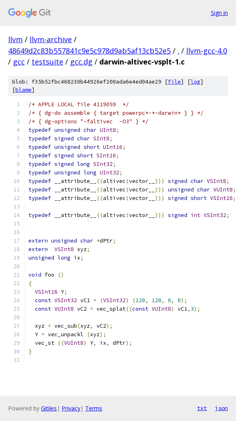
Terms (93, 408)
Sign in (219, 13)
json (221, 408)
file (174, 81)
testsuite (47, 62)
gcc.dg (81, 62)
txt (202, 408)
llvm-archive (51, 39)
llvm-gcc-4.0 (206, 51)
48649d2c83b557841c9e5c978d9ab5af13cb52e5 (89, 51)
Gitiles (49, 408)
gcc (19, 62)
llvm (15, 39)
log (195, 81)
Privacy (71, 408)
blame (23, 89)
